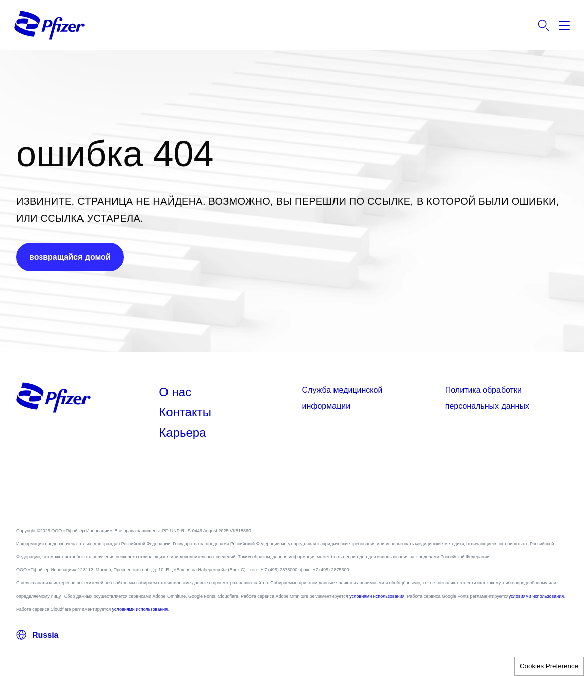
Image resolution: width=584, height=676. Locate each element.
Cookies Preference (549, 666)
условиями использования (376, 596)
